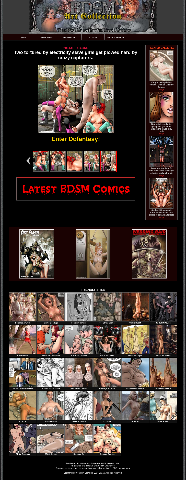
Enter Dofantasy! (75, 139)
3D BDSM (93, 37)
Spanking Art (70, 37)
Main (23, 37)
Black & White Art (116, 37)
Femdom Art (47, 37)
